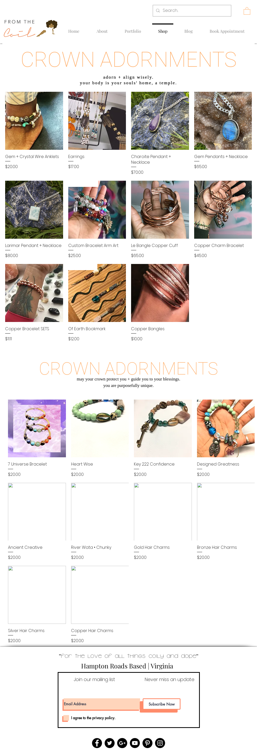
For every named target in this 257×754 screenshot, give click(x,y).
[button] (247, 11)
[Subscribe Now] (162, 704)
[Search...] (191, 10)
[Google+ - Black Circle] (122, 743)
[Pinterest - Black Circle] (147, 743)
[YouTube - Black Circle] (135, 743)
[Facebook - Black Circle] (97, 743)
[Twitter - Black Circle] (110, 743)
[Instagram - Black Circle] (160, 743)
